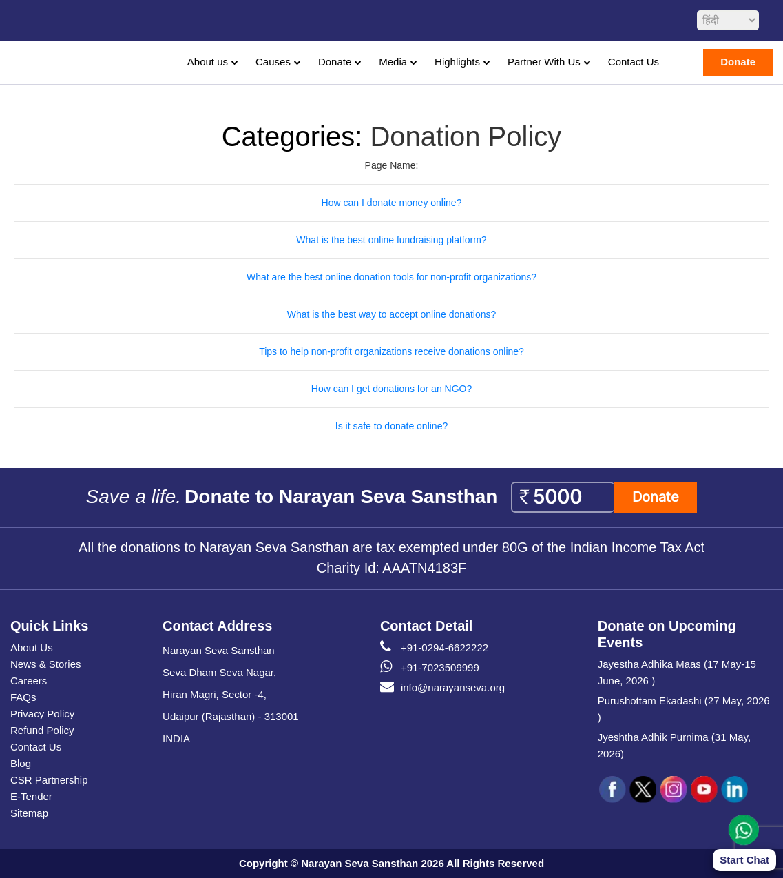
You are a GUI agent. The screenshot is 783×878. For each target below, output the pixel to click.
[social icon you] (704, 790)
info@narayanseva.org (442, 688)
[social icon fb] (613, 790)
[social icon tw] (643, 790)
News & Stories (45, 664)
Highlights (457, 62)
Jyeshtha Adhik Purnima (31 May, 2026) (674, 745)
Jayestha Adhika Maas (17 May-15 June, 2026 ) (677, 672)
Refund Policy (42, 730)
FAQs (23, 697)
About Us (31, 647)
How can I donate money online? (392, 202)
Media (393, 62)
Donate (334, 62)
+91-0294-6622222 (434, 648)
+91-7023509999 (429, 668)
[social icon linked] (734, 790)
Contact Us (633, 62)
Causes (273, 62)
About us (207, 62)
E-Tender (31, 796)
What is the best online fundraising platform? (391, 239)
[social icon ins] (673, 790)
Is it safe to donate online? (391, 425)
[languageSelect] (728, 20)
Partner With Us (544, 62)
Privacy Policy (42, 713)
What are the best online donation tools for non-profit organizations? (391, 277)
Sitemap (29, 813)
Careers (28, 680)
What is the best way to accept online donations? (392, 314)
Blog (20, 763)
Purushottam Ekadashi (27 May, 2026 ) (684, 709)
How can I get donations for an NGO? (391, 388)
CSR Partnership (49, 780)
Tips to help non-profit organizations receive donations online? (391, 351)
